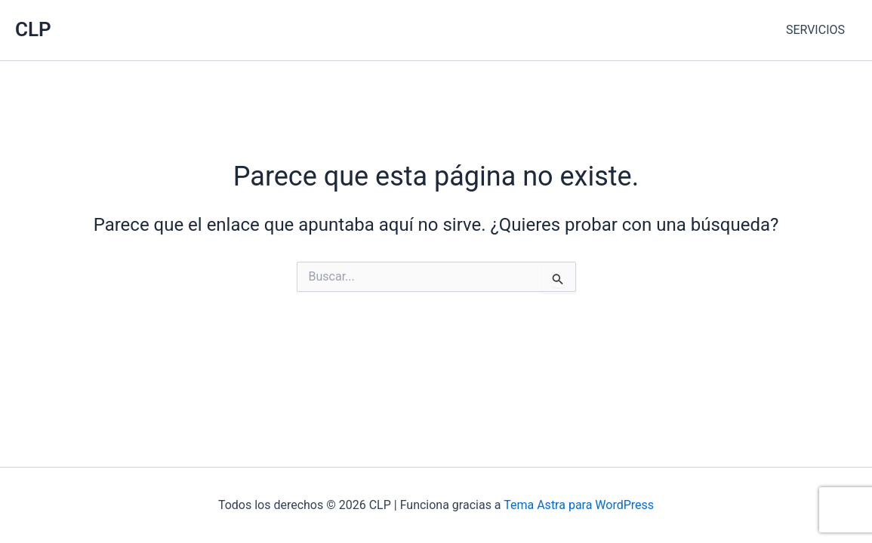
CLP (33, 29)
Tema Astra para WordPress (579, 505)
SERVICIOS (815, 30)
